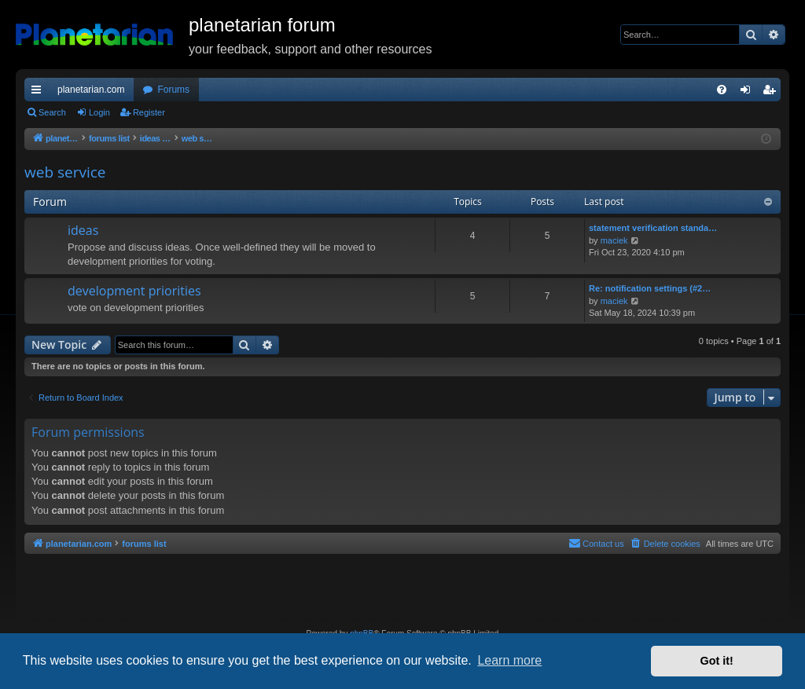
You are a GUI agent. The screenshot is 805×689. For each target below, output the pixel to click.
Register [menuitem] (772, 92)
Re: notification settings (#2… (650, 288)
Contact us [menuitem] (596, 542)
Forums (173, 89)
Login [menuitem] (749, 92)
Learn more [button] (509, 660)
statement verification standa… (653, 228)
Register (149, 112)
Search (52, 112)
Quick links (39, 92)
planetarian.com (90, 89)
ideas (83, 230)
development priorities (134, 290)
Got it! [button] (716, 660)
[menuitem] (721, 89)
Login (99, 112)
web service (65, 172)
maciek (614, 240)
